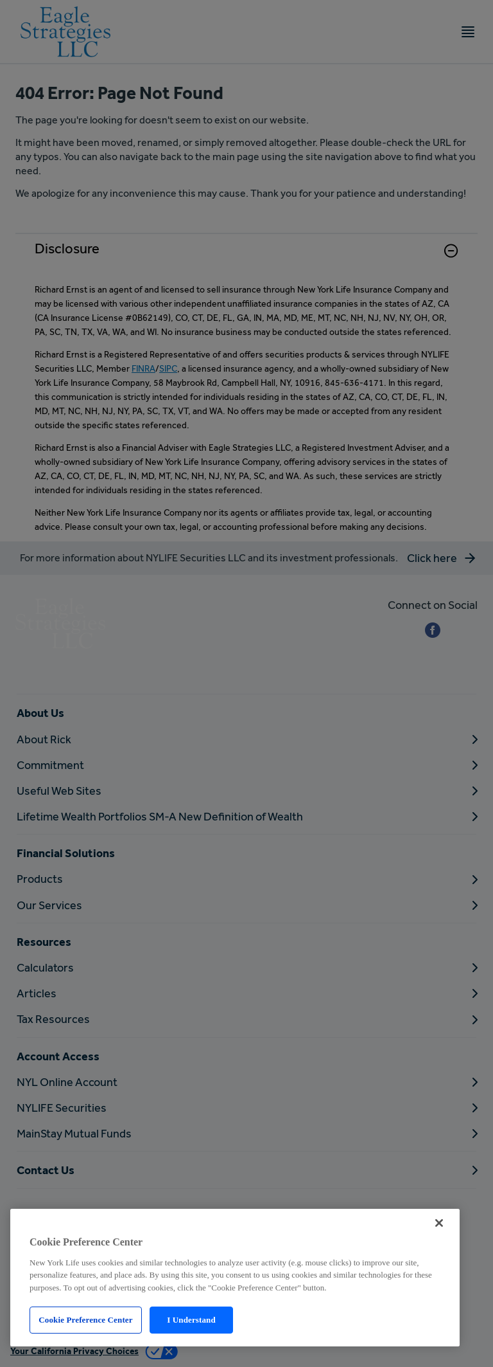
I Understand (191, 1320)
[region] (235, 1277)
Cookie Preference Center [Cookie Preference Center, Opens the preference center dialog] (85, 1320)
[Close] (439, 1223)
